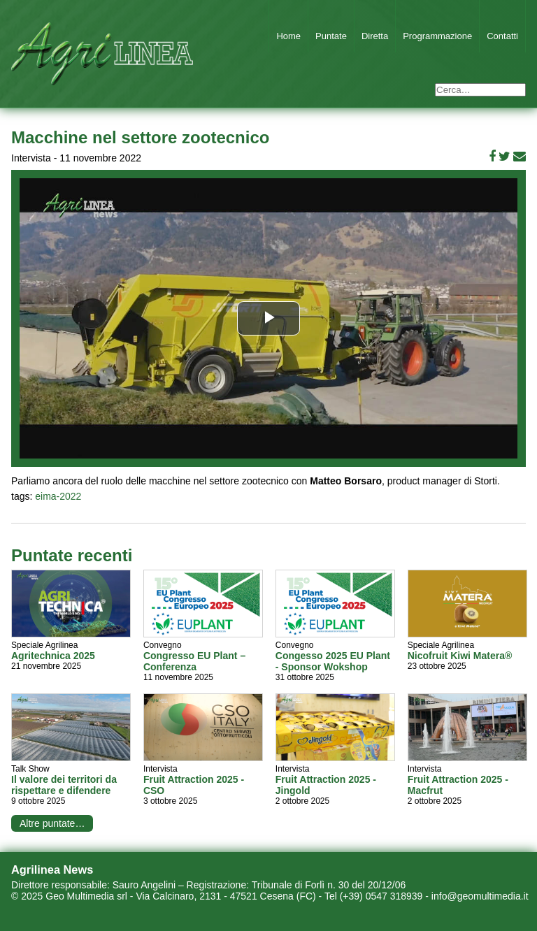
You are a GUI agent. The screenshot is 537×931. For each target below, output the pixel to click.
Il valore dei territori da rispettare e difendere (64, 785)
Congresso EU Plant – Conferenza (194, 661)
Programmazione (437, 36)
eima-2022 (58, 496)
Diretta (374, 36)
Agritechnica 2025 (53, 655)
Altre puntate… (52, 823)
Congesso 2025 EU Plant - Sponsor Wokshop (332, 661)
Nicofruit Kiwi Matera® (460, 655)
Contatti (502, 36)
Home (288, 36)
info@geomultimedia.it (480, 896)
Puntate (331, 36)
